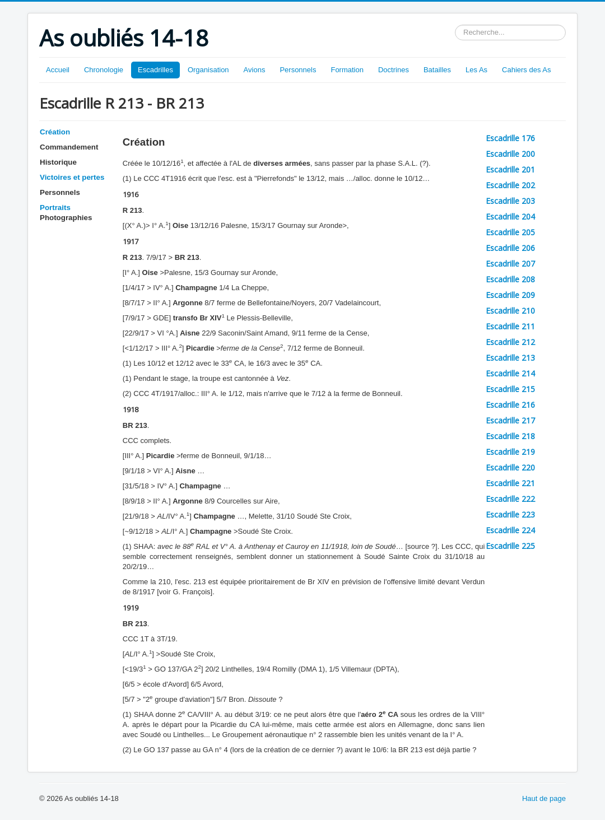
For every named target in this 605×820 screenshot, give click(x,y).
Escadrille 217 (510, 420)
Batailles (437, 70)
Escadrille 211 (510, 326)
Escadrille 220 (510, 467)
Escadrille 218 (510, 436)
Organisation (208, 70)
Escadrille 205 (510, 232)
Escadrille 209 (510, 295)
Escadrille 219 (510, 451)
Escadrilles (155, 70)
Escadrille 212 (510, 342)
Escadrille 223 (510, 514)
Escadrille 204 (510, 216)
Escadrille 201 (510, 169)
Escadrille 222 (510, 498)
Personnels (298, 70)
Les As (476, 70)
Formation (347, 70)
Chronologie (103, 70)
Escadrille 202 (510, 185)
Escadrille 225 (510, 546)
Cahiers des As (526, 70)
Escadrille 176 (510, 138)
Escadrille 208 (510, 279)
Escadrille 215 (510, 389)
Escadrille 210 (510, 310)
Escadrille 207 (510, 263)
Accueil (57, 70)
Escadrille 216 (510, 404)
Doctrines (393, 70)
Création (55, 132)
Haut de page (544, 798)
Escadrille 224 (510, 530)
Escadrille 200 (510, 153)
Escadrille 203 (510, 200)
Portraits (55, 207)
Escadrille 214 (510, 373)
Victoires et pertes (72, 177)
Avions (255, 70)
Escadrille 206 (510, 248)
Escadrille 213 (510, 357)
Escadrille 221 (510, 483)
